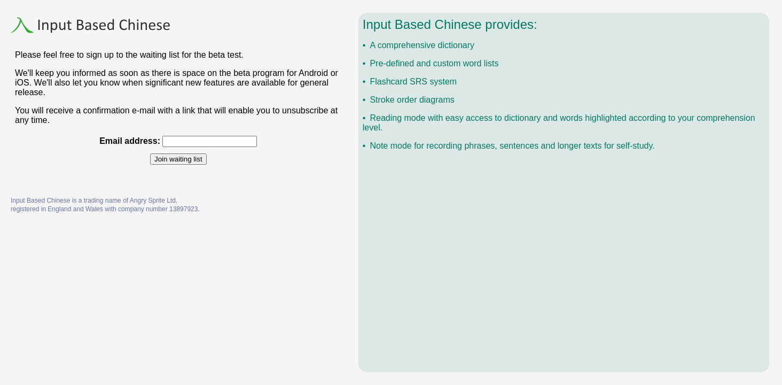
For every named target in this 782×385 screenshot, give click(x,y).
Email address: (129, 140)
